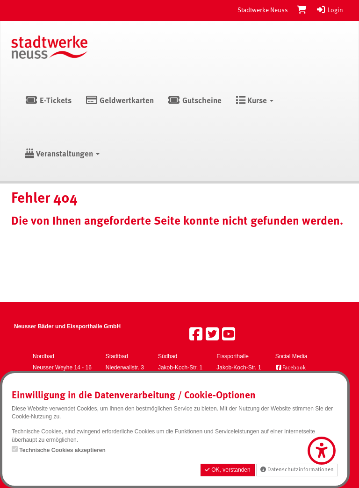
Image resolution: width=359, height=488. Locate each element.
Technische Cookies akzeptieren (62, 450)
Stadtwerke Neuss (262, 10)
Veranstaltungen (62, 154)
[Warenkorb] (302, 10)
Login (329, 10)
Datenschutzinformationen (297, 470)
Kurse (254, 101)
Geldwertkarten (120, 101)
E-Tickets (48, 101)
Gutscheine (195, 101)
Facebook (290, 368)
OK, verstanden (228, 470)
